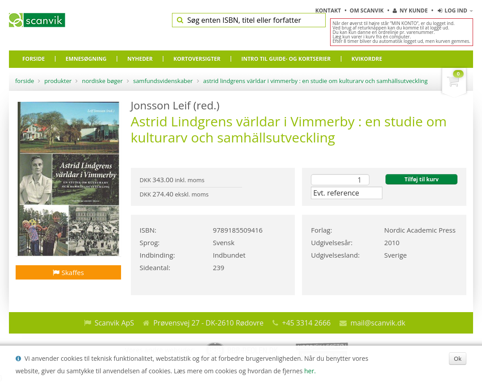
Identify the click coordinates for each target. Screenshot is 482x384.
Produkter (57, 81)
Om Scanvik (367, 10)
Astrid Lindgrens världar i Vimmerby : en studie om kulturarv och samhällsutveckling (315, 81)
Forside (24, 81)
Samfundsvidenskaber (163, 81)
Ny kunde (410, 10)
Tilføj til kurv (421, 179)
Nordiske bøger (102, 81)
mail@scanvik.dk (377, 323)
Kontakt (329, 10)
